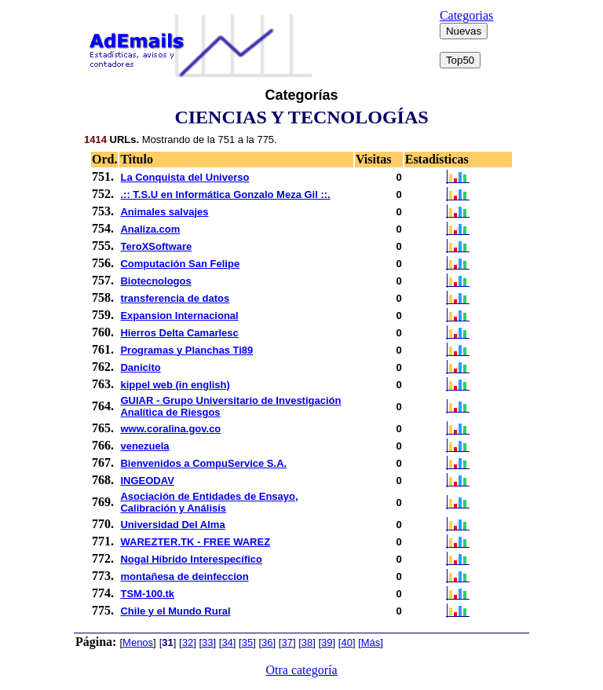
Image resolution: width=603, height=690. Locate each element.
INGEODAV (147, 480)
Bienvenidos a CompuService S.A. (203, 463)
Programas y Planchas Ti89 (186, 350)
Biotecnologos (155, 281)
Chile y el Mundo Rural (175, 611)
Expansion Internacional (179, 315)
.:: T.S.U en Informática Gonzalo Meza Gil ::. (225, 194)
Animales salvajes (164, 212)
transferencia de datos (174, 298)
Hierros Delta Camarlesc (179, 333)
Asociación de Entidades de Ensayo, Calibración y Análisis (209, 502)
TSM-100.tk (147, 594)
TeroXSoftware (156, 246)
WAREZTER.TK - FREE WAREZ (195, 542)
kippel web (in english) (174, 385)
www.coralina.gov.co (170, 429)
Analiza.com (150, 229)
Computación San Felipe (179, 264)
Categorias (466, 15)
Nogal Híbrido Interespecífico (191, 559)
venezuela (144, 446)
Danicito (140, 367)
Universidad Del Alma (172, 524)
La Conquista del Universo (184, 177)
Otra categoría (301, 670)
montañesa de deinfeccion (184, 576)
